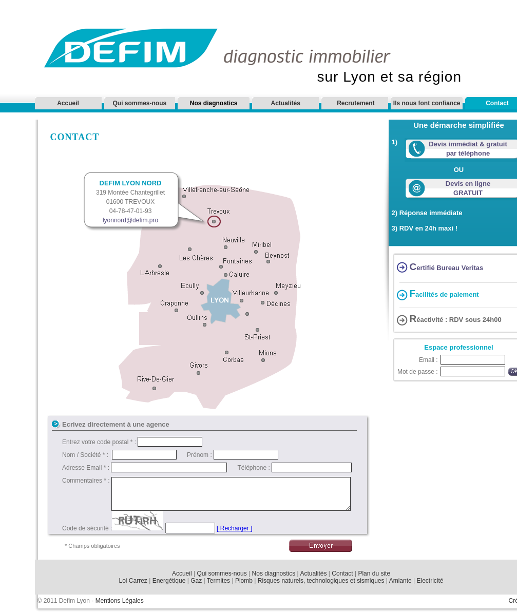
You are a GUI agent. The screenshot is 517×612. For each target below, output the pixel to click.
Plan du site (374, 573)
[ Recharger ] (234, 528)
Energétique (169, 580)
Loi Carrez (133, 580)
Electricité (429, 580)
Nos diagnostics (274, 573)
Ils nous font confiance (427, 103)
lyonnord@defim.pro (130, 220)
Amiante (400, 580)
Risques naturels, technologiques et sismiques (322, 580)
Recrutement (355, 103)
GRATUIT (468, 193)
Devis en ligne (468, 183)
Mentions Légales (119, 600)
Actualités (285, 103)
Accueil (68, 103)
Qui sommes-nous (140, 103)
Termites (218, 580)
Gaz (196, 580)
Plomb (244, 580)
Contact (342, 573)
